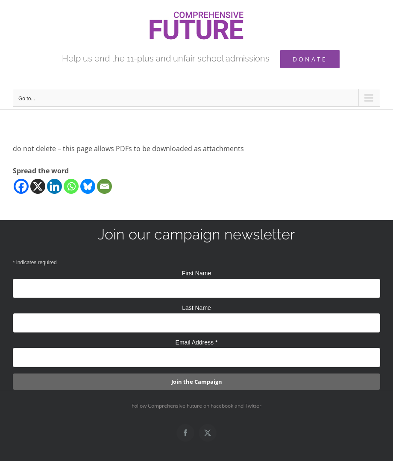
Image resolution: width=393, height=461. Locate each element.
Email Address (197, 342)
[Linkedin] (54, 186)
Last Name (196, 307)
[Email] (104, 186)
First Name (196, 273)
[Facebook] (21, 186)
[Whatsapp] (71, 186)
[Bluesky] (87, 186)
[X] (37, 186)
